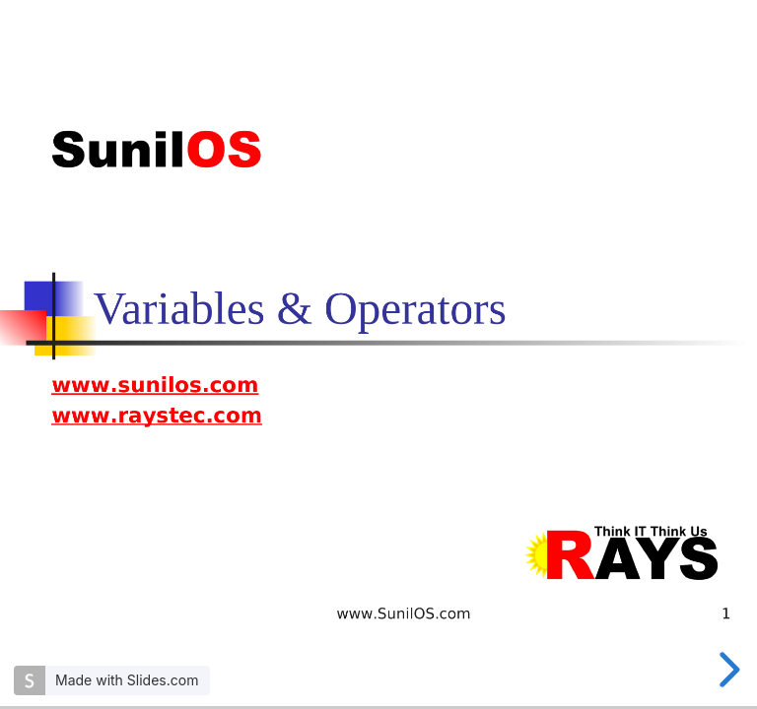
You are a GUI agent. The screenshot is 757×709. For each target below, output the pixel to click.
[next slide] (726, 669)
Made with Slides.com (126, 680)
